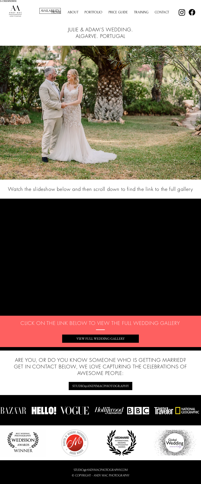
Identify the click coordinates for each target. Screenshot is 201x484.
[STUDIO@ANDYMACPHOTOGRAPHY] (100, 386)
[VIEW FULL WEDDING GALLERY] (100, 339)
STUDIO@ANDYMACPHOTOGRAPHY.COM (101, 470)
